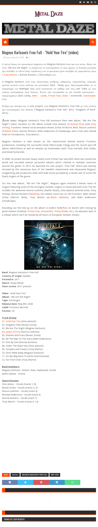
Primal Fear (54, 95)
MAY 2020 (55, 475)
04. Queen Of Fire (11, 331)
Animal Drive (77, 124)
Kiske (65, 95)
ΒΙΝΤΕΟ (15, 475)
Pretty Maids (61, 211)
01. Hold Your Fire (11, 321)
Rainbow (33, 194)
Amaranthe (47, 211)
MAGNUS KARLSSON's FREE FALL (34, 475)
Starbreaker (89, 95)
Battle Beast (11, 131)
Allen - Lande (39, 95)
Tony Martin (10, 74)
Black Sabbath (59, 197)
